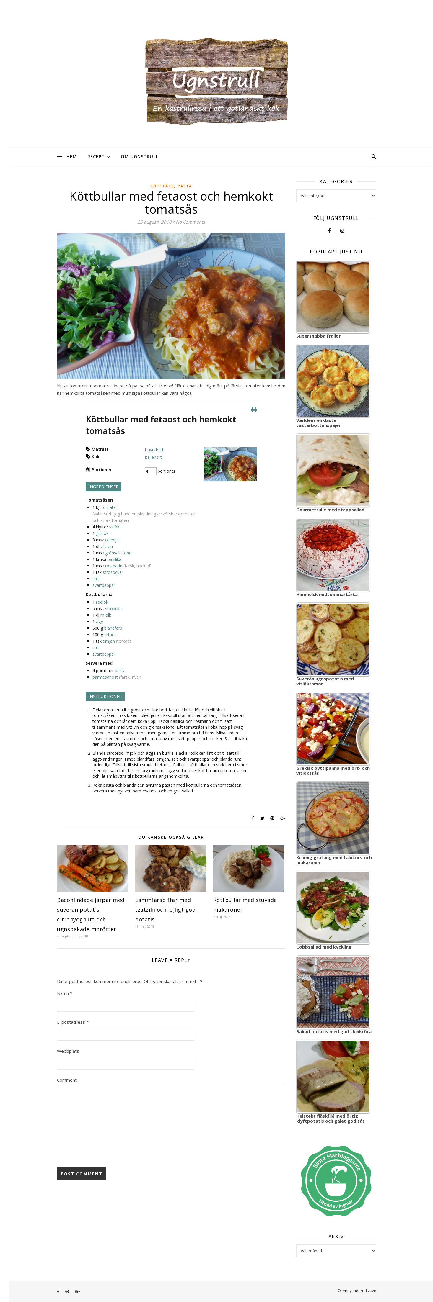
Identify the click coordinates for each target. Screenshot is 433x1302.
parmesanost (105, 677)
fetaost (111, 634)
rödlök (102, 602)
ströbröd (113, 608)
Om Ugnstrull (140, 156)
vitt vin (106, 546)
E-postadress (73, 1022)
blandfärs (113, 628)
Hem (71, 156)
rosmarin (113, 566)
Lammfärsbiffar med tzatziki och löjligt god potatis (165, 909)
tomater (109, 507)
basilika (114, 559)
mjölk (105, 615)
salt (95, 579)
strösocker (113, 572)
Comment (67, 1080)
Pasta (185, 186)
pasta (120, 670)
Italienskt (153, 457)
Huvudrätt (154, 450)
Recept (96, 156)
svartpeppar (103, 585)
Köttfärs (162, 186)
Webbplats (68, 1051)
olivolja (112, 540)
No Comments (190, 222)
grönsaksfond (118, 553)
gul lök (102, 533)
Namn (64, 993)
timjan (109, 641)
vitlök (114, 527)
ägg (99, 621)
